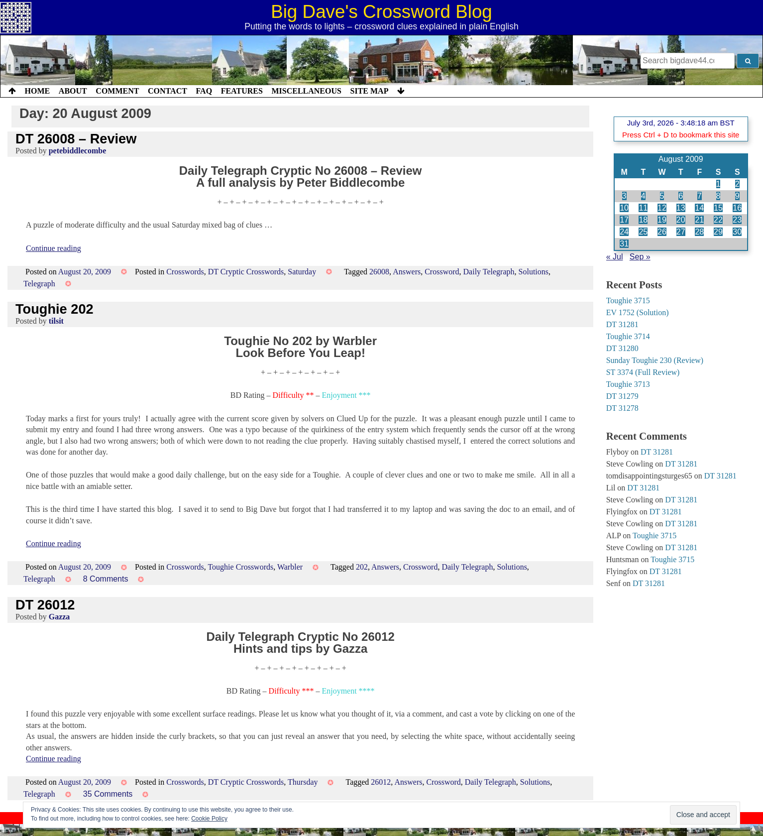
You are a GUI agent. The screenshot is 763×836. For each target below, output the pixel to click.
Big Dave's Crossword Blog (381, 11)
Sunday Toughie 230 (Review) (654, 360)
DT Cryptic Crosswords (246, 271)
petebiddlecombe (78, 150)
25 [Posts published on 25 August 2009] (643, 232)
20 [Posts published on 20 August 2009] (680, 220)
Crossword (442, 271)
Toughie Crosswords (240, 567)
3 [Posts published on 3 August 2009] (624, 196)
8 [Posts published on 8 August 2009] (718, 196)
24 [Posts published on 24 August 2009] (624, 232)
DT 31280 (622, 348)
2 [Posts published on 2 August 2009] (737, 184)
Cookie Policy (209, 818)
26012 (381, 782)
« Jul (614, 256)
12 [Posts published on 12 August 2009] (661, 208)
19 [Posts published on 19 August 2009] (661, 220)
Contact (167, 91)
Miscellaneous (306, 91)
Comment (117, 91)
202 (362, 567)
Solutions (533, 271)
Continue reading (53, 248)
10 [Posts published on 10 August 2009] (624, 208)
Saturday (302, 271)
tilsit (56, 321)
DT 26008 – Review (75, 138)
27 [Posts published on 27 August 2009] (680, 232)
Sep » (640, 256)
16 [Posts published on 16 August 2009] (737, 208)
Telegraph (39, 283)
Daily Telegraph (489, 271)
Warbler (290, 567)
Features (242, 91)
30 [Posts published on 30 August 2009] (737, 232)
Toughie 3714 (628, 336)
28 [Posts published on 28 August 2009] (699, 232)
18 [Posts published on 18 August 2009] (643, 220)
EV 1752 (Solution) (637, 312)
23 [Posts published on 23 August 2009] (737, 220)
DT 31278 (622, 408)
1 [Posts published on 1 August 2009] (718, 184)
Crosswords (185, 271)
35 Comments (108, 794)
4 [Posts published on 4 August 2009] (643, 196)
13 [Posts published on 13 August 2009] (680, 208)
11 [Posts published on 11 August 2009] (643, 208)
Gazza (59, 616)
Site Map (369, 91)
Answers (407, 271)
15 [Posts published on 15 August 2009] (718, 208)
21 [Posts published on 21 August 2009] (699, 220)
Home (37, 91)
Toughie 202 (54, 309)
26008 (379, 271)
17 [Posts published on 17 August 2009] (624, 220)
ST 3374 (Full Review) (643, 372)
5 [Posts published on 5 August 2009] (662, 196)
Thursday (303, 782)
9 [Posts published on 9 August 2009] (737, 196)
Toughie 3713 (628, 384)
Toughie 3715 (628, 300)
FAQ (204, 91)
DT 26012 (45, 604)
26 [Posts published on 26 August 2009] (661, 232)
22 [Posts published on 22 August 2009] (718, 220)
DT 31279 (622, 396)
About (73, 91)
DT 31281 (622, 324)
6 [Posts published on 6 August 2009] (680, 196)
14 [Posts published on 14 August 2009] (699, 208)
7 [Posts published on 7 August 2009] (699, 196)
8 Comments (105, 579)
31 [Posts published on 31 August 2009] (624, 243)
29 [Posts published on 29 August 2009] (718, 232)
